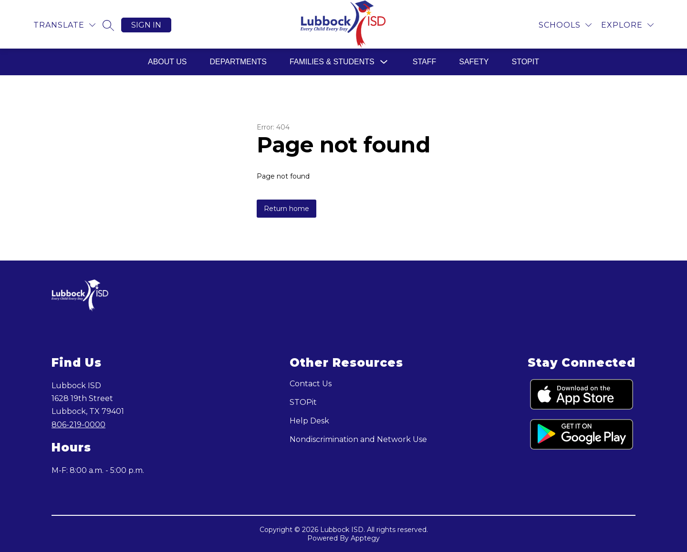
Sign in (146, 25)
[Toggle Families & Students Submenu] (384, 62)
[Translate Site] (64, 25)
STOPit (525, 62)
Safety (474, 62)
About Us (167, 62)
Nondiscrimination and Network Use (358, 439)
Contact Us (311, 383)
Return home (286, 208)
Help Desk (309, 420)
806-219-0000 (78, 424)
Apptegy (365, 538)
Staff (424, 62)
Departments (238, 62)
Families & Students (332, 62)
